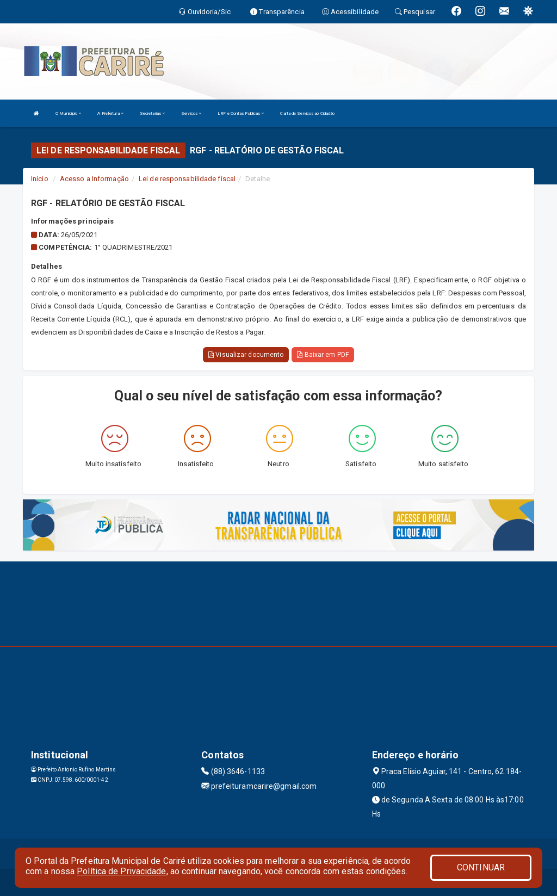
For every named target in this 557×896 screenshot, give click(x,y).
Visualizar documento (245, 355)
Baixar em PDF (323, 355)
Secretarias (152, 113)
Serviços (191, 113)
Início (39, 179)
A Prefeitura (110, 113)
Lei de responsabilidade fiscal (187, 179)
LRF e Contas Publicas (241, 113)
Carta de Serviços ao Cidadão (307, 113)
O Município (68, 113)
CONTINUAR (481, 867)
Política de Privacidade (121, 871)
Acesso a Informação (94, 179)
